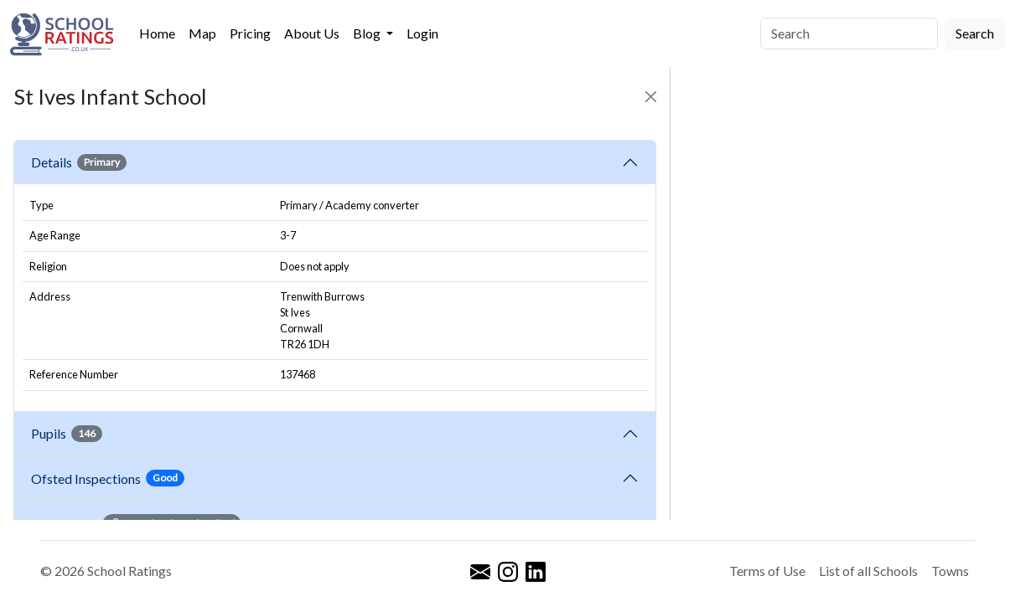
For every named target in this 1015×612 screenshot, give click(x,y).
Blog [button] (368, 33)
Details (79, 162)
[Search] (849, 33)
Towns (950, 571)
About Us (311, 33)
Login (422, 33)
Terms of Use (767, 571)
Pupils (66, 433)
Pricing (250, 33)
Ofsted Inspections (107, 478)
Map (202, 33)
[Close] (651, 97)
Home (157, 33)
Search (974, 33)
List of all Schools (868, 571)
